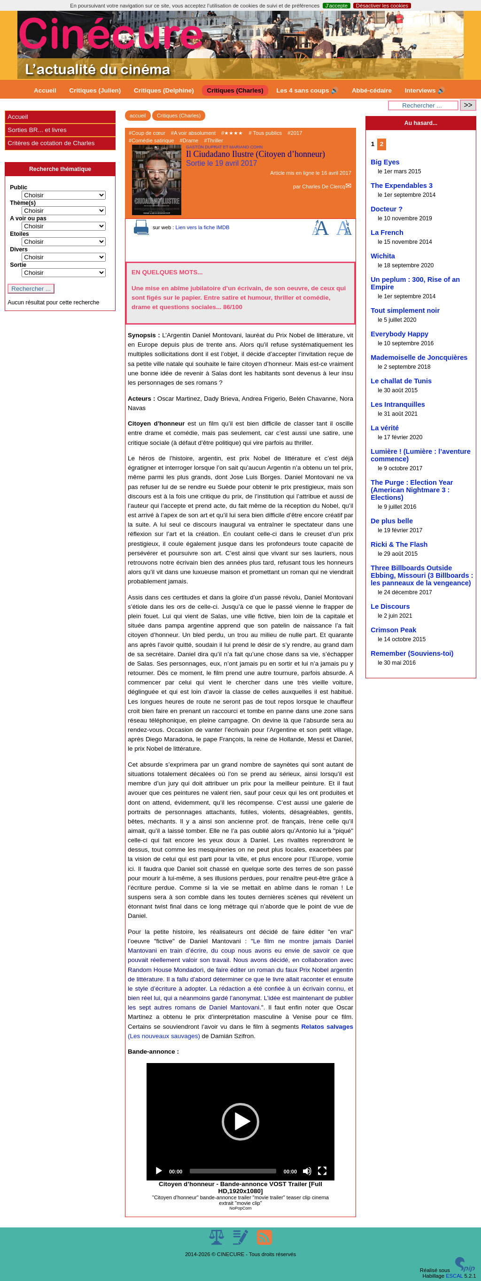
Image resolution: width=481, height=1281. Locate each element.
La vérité (385, 428)
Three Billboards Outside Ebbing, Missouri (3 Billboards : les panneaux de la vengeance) (422, 575)
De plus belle (392, 521)
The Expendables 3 (402, 185)
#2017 (294, 133)
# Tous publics (265, 133)
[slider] (233, 1171)
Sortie (18, 265)
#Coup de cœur (147, 133)
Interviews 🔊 (425, 90)
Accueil (45, 90)
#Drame (189, 140)
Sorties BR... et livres (37, 129)
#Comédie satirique (151, 140)
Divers (19, 249)
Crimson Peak (393, 630)
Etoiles (19, 234)
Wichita (383, 256)
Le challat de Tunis (401, 381)
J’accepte (337, 5)
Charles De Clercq (323, 186)
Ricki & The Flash (399, 544)
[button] (240, 1122)
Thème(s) (23, 203)
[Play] (158, 1171)
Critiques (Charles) (235, 90)
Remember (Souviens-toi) (412, 653)
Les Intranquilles (398, 404)
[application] (240, 1121)
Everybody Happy (399, 334)
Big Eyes (385, 162)
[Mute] (307, 1171)
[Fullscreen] (322, 1171)
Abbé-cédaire (372, 90)
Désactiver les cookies (382, 5)
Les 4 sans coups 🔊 (307, 90)
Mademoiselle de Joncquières (419, 357)
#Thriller (213, 140)
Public (18, 187)
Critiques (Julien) (95, 90)
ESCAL (454, 1276)
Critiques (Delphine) (164, 90)
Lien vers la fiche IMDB (202, 227)
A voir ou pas (28, 218)
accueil (138, 115)
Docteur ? (387, 209)
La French (387, 232)
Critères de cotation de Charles (51, 143)
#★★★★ (232, 133)
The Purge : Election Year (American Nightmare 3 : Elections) (412, 490)
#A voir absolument (193, 133)
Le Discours (390, 606)
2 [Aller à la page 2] (381, 144)
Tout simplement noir (405, 310)
